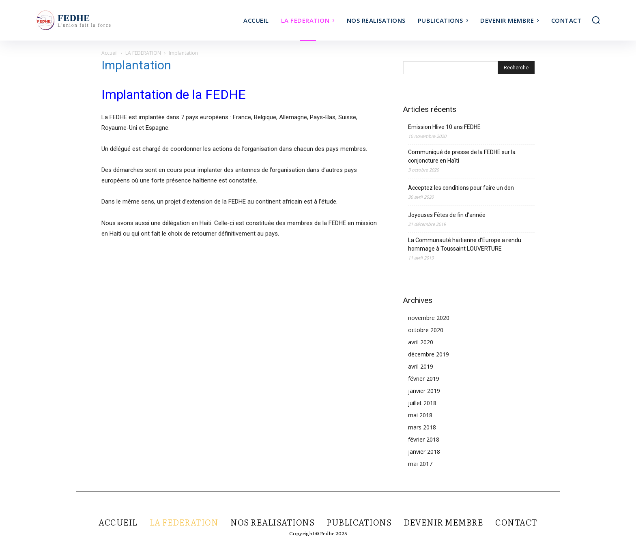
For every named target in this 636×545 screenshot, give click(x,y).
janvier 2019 (424, 391)
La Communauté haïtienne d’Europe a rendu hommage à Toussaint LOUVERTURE (464, 244)
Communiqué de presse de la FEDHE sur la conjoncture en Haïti (462, 156)
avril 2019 (420, 366)
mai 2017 (420, 464)
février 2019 (423, 378)
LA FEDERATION (143, 52)
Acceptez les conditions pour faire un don (461, 188)
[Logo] (106, 20)
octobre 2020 (425, 330)
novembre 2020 (428, 318)
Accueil (109, 52)
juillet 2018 (422, 403)
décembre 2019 (428, 354)
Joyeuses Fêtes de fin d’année (447, 215)
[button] (595, 19)
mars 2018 (422, 427)
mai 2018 (420, 415)
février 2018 (423, 439)
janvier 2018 (424, 451)
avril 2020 (420, 342)
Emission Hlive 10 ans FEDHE (444, 127)
